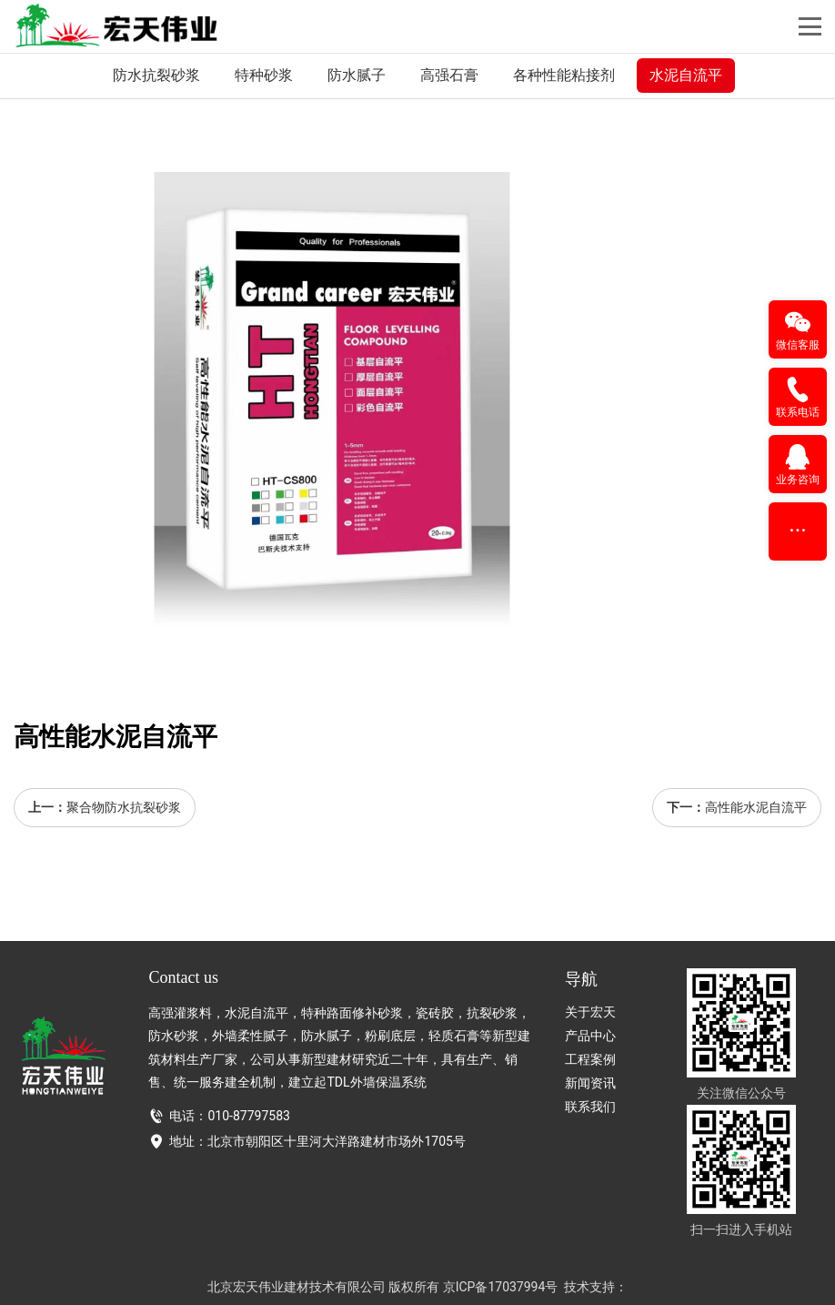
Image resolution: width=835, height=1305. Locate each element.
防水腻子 (356, 75)
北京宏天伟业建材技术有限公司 (296, 1287)
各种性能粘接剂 (564, 75)
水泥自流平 (685, 75)
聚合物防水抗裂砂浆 (123, 807)
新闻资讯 (590, 1083)
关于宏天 (590, 1012)
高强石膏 (449, 75)
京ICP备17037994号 (500, 1287)
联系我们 (590, 1106)
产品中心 (590, 1035)
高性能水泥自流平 (756, 807)
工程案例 (590, 1059)
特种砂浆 (264, 75)
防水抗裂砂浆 (156, 75)
